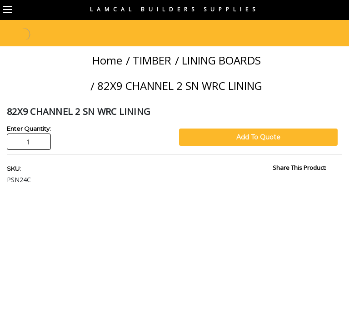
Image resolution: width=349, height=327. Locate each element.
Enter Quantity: (29, 128)
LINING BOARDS (221, 60)
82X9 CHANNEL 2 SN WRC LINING (179, 85)
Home (107, 60)
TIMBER (152, 60)
